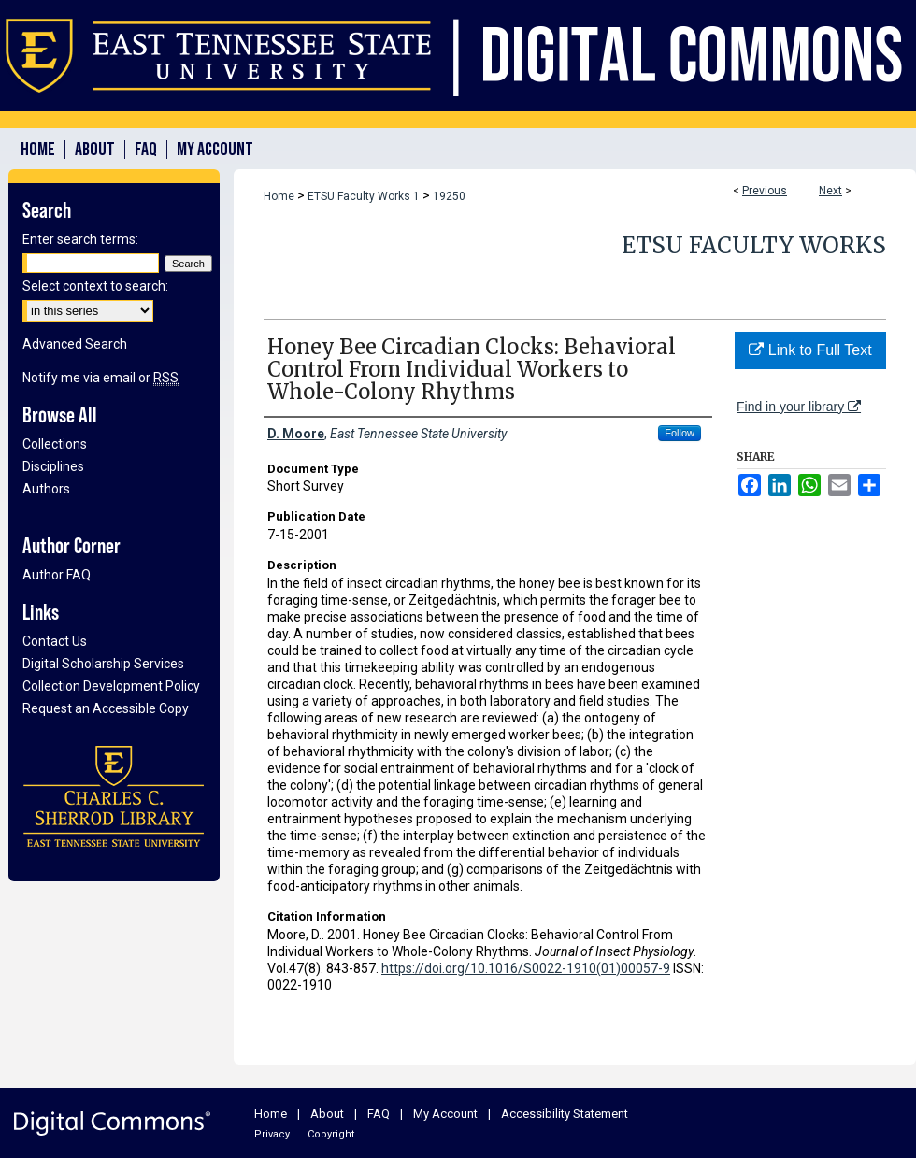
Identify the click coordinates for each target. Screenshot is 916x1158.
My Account (445, 1114)
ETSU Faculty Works (754, 245)
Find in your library (799, 406)
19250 (449, 196)
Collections (54, 443)
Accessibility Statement (564, 1114)
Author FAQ (56, 574)
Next (830, 190)
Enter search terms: (80, 239)
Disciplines (53, 466)
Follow (679, 432)
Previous (764, 190)
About (327, 1114)
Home (279, 196)
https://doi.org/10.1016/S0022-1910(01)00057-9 (525, 968)
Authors (46, 488)
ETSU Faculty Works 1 (364, 196)
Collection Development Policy (111, 686)
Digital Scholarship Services (103, 663)
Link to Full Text (810, 350)
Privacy (272, 1134)
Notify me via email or (100, 377)
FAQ (378, 1114)
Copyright (331, 1134)
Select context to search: (95, 286)
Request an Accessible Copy (105, 708)
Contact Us (54, 641)
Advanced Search (74, 343)
